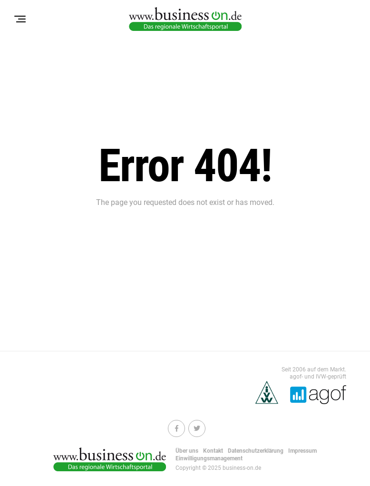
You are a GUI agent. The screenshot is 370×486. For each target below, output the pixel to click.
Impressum (302, 450)
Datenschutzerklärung (255, 450)
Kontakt (213, 450)
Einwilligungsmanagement (209, 458)
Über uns (186, 450)
